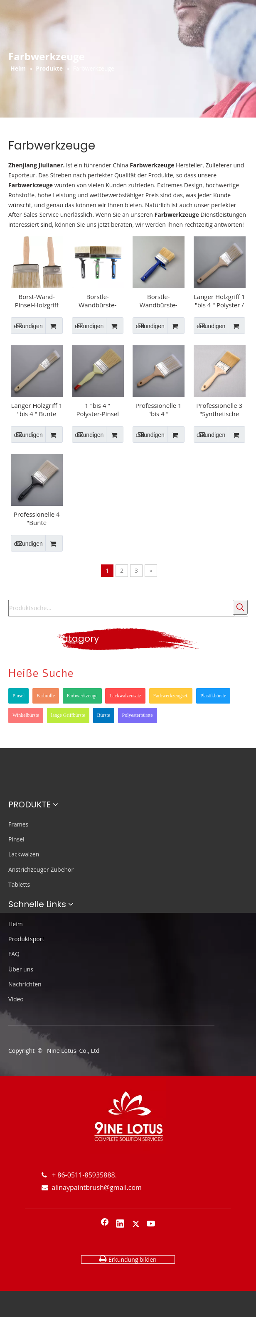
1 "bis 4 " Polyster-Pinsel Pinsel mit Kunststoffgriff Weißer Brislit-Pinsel (97, 409)
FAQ (14, 954)
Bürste (103, 715)
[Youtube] (151, 1224)
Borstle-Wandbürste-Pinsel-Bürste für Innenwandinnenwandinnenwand (159, 300)
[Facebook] (104, 1224)
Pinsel (18, 696)
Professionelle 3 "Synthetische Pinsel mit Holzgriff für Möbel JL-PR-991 (219, 409)
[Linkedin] (120, 1224)
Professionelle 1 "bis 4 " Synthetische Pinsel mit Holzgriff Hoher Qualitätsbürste (158, 409)
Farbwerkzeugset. (171, 696)
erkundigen (27, 325)
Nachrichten (25, 984)
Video (16, 999)
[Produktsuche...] (121, 608)
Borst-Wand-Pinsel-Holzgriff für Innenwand (37, 300)
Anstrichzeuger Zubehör (41, 869)
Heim (15, 924)
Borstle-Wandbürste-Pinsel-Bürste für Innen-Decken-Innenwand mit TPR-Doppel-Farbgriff (98, 300)
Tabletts (19, 884)
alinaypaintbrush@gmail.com (92, 1187)
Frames (18, 824)
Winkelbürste (25, 715)
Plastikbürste (213, 696)
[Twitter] (136, 1224)
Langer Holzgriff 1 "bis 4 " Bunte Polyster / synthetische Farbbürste (37, 409)
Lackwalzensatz (125, 696)
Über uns (20, 969)
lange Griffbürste (68, 715)
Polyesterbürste (137, 715)
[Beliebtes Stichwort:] (240, 607)
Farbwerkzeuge (82, 696)
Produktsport (26, 939)
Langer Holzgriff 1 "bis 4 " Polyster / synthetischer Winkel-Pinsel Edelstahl (219, 300)
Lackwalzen (23, 854)
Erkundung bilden (127, 1259)
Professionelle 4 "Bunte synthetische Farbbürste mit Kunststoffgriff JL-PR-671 (37, 518)
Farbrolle (46, 696)
